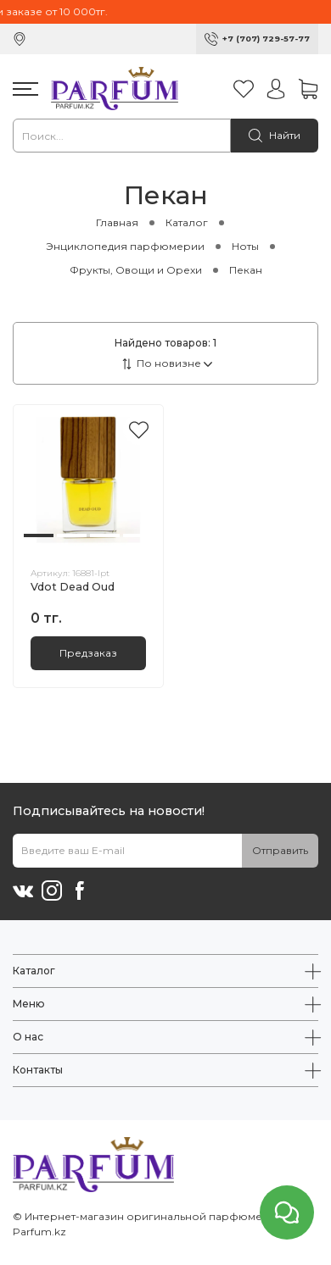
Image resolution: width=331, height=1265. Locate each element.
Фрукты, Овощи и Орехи (136, 270)
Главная (117, 222)
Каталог (187, 222)
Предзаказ (88, 652)
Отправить (280, 850)
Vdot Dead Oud (73, 586)
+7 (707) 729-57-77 (266, 38)
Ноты (245, 246)
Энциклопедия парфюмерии (125, 246)
